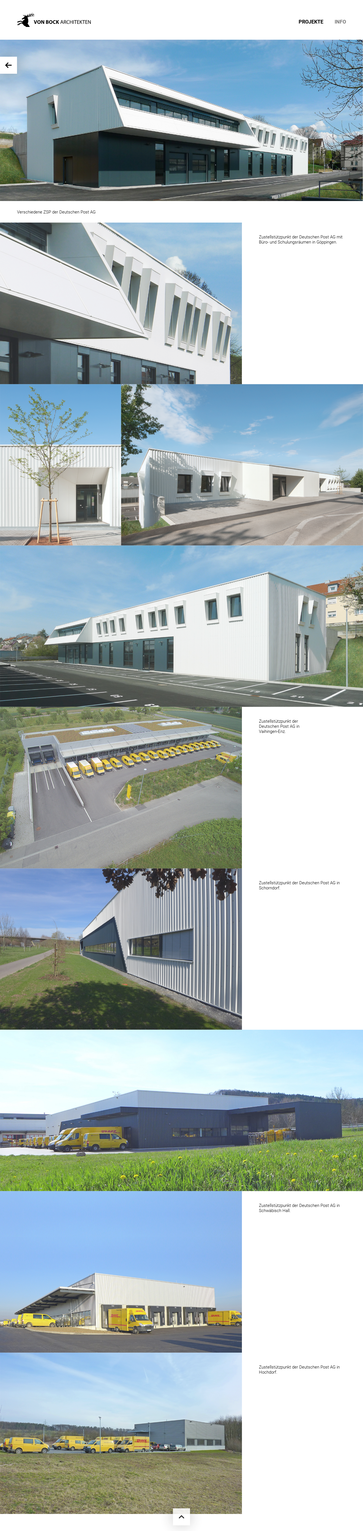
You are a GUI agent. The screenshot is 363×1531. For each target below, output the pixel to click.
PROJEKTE (311, 21)
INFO (340, 21)
